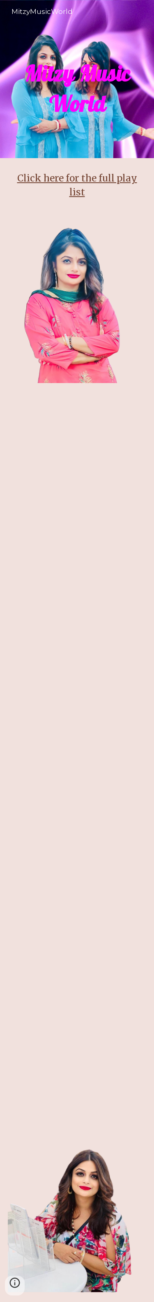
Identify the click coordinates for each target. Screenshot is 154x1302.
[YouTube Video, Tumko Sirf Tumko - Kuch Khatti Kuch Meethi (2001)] (77, 889)
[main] (77, 79)
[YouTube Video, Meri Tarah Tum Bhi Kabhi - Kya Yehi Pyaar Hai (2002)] (77, 440)
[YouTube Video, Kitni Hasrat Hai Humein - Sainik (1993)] (77, 620)
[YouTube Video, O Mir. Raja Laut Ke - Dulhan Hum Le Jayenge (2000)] (77, 985)
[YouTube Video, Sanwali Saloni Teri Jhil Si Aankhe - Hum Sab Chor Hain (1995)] (77, 526)
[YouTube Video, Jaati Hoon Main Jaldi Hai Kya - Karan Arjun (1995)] (77, 1071)
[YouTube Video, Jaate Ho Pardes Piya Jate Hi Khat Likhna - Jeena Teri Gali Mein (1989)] (77, 706)
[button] (15, 1285)
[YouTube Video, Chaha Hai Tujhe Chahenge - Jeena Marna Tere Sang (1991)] (77, 802)
